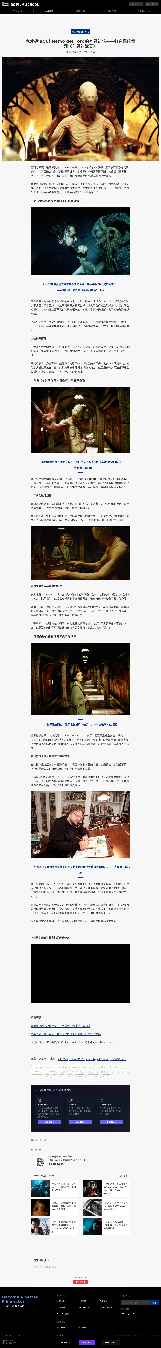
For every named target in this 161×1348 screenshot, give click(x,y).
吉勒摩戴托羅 (38, 1069)
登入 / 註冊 (80, 1279)
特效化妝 (123, 1069)
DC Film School (20, 4)
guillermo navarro (72, 1064)
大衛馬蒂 (75, 1069)
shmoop (63, 1056)
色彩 (55, 1073)
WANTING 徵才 (85, 1305)
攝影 (114, 1069)
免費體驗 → (49, 1119)
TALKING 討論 (106, 1305)
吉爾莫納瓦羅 (53, 1069)
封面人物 (61, 1298)
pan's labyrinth (102, 1064)
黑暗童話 (106, 1073)
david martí (37, 1064)
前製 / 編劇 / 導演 (80, 29)
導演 (96, 1069)
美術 (47, 1073)
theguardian (77, 1056)
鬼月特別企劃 (93, 1073)
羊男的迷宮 (37, 1073)
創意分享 (61, 1305)
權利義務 (82, 1324)
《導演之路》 (118, 1056)
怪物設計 (105, 1069)
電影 (69, 1073)
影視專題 (82, 1298)
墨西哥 (65, 1069)
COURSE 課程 (63, 1311)
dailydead (103, 1056)
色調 (62, 1073)
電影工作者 (79, 1073)
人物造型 (115, 1064)
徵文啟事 (61, 1324)
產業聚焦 (103, 1298)
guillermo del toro (53, 1064)
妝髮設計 (86, 1069)
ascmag (90, 1056)
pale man (88, 1064)
